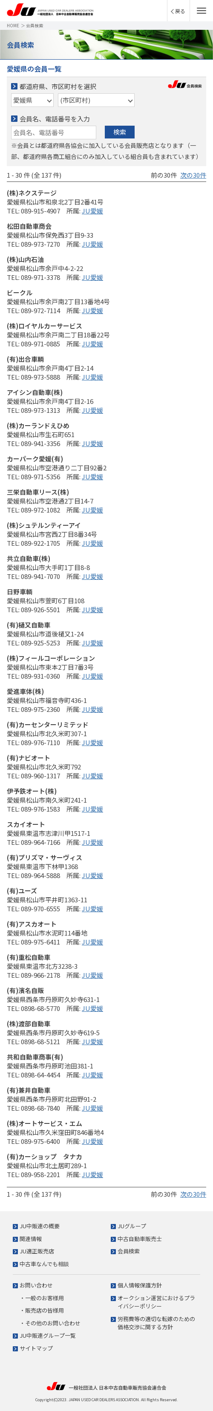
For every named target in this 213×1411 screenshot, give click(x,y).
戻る (180, 10)
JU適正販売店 (37, 1251)
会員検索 (129, 1251)
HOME (13, 25)
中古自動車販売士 (140, 1239)
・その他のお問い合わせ (50, 1323)
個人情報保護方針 (140, 1285)
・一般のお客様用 (42, 1298)
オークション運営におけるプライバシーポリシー (156, 1302)
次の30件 (193, 174)
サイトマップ (36, 1348)
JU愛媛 (92, 210)
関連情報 (31, 1239)
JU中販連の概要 (40, 1226)
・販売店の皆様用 (42, 1310)
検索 (119, 131)
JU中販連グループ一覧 (48, 1335)
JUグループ (132, 1226)
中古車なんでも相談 (44, 1264)
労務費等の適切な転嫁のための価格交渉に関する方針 (156, 1323)
